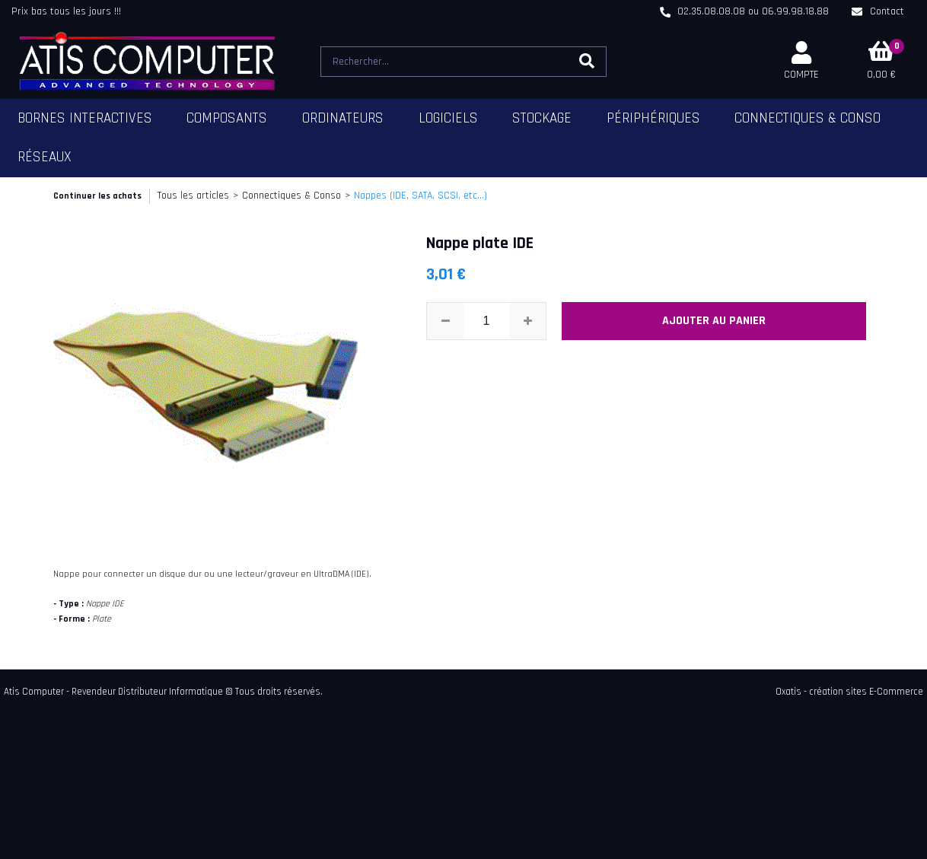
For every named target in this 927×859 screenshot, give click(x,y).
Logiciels (448, 118)
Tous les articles (193, 195)
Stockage (542, 118)
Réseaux (45, 157)
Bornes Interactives (85, 118)
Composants (226, 118)
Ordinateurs (343, 118)
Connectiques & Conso (807, 118)
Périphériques (653, 118)
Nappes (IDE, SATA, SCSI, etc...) (420, 195)
